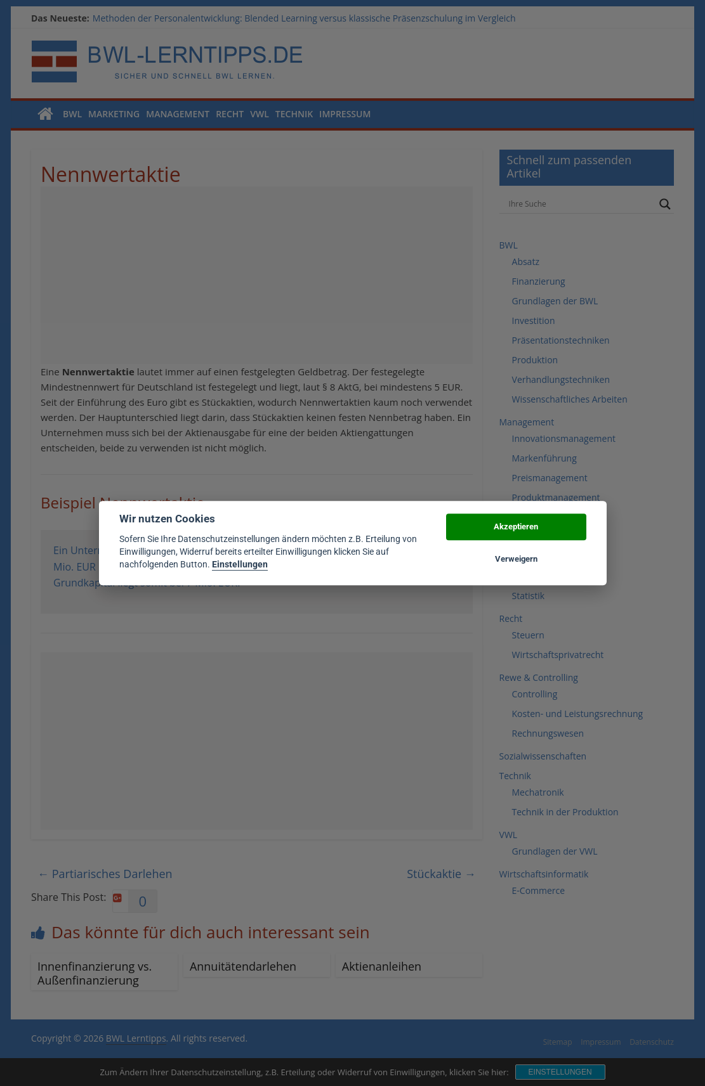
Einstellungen (240, 565)
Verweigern (516, 559)
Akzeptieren (516, 527)
